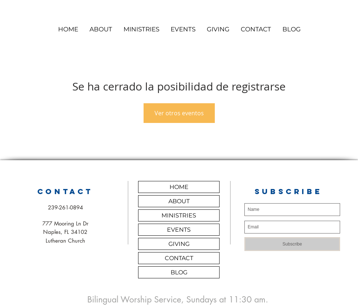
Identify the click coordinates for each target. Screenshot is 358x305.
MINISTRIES (178, 215)
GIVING (179, 243)
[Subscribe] (292, 244)
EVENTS (179, 229)
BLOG (179, 272)
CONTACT (179, 258)
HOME (179, 187)
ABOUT (179, 201)
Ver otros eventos (179, 113)
